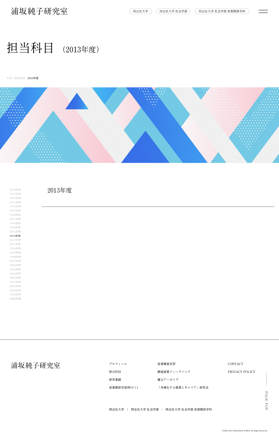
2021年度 (13, 202)
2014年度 (13, 232)
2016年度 (13, 223)
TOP (9, 78)
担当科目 (20, 78)
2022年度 (13, 198)
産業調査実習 (166, 363)
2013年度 (12, 236)
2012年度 (13, 240)
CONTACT (235, 363)
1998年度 (13, 299)
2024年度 (13, 190)
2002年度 (13, 282)
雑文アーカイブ (167, 379)
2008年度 (13, 257)
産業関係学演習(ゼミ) (123, 387)
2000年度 (13, 290)
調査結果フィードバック (173, 371)
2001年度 (13, 286)
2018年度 (13, 215)
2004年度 (13, 274)
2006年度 (13, 265)
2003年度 (13, 278)
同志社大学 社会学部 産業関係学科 (188, 409)
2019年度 (13, 211)
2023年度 (13, 194)
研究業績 (115, 379)
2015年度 (12, 227)
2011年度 (12, 244)
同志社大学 (116, 409)
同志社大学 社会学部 (145, 409)
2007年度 (13, 261)
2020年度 (13, 206)
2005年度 (13, 269)
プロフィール (118, 363)
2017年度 (13, 219)
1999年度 (13, 294)
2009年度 (13, 253)
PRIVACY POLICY (241, 371)
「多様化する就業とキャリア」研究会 (182, 387)
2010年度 (13, 248)
